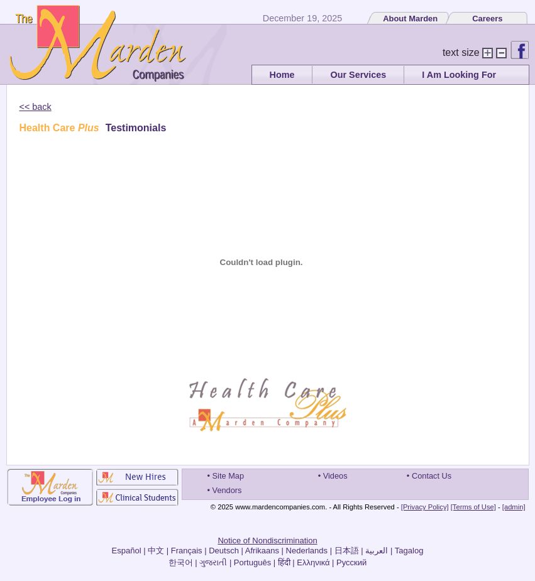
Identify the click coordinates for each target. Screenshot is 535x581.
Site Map (228, 476)
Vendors (227, 490)
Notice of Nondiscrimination (267, 540)
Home (282, 75)
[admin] (514, 507)
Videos (335, 476)
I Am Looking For (459, 75)
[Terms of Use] (473, 507)
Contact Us (431, 476)
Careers (487, 18)
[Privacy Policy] (425, 507)
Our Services (358, 75)
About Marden (410, 18)
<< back (35, 107)
